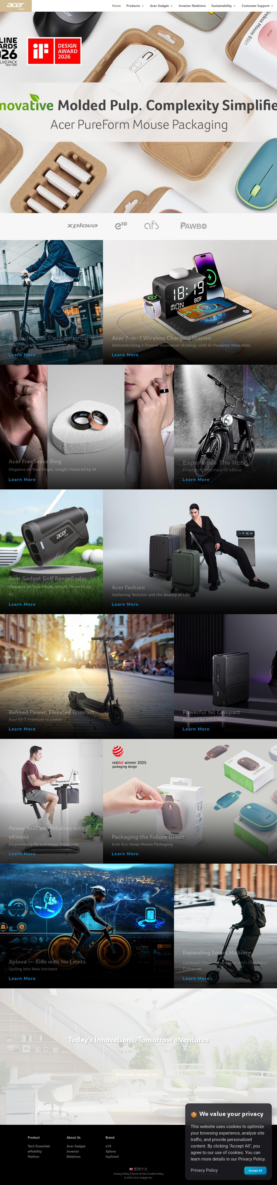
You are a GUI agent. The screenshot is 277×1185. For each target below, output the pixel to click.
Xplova (111, 1151)
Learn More (22, 355)
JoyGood (112, 1156)
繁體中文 (138, 1169)
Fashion (33, 1156)
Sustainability (221, 6)
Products (133, 6)
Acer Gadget (159, 6)
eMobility (35, 1151)
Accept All (255, 1170)
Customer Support (255, 6)
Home (116, 6)
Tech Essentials (39, 1146)
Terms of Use (139, 1173)
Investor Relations (192, 6)
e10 (108, 1146)
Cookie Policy (155, 1173)
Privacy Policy (122, 1173)
